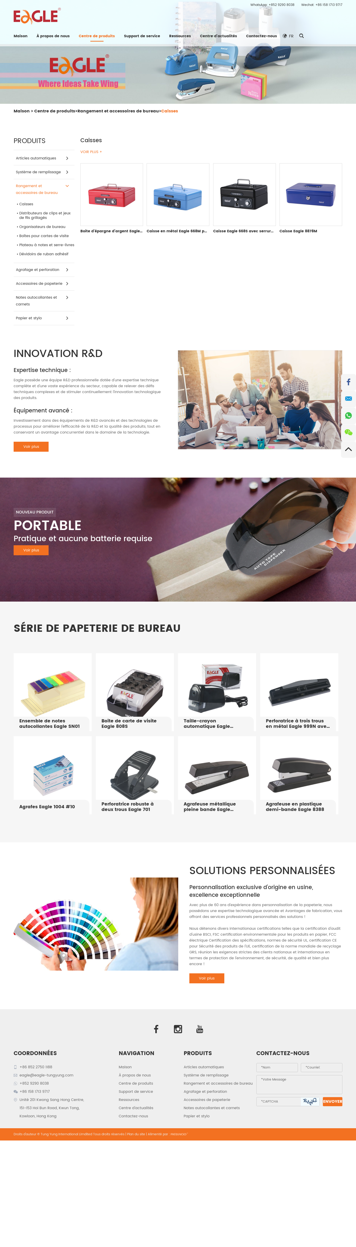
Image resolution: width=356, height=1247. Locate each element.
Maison (20, 36)
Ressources (180, 36)
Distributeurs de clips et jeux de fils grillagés (45, 215)
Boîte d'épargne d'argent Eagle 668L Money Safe (126, 231)
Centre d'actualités (218, 36)
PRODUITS (198, 1053)
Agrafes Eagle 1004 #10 (47, 807)
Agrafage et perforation (42, 269)
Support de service (142, 36)
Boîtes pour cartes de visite (44, 236)
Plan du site (136, 1134)
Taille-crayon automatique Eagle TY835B (207, 724)
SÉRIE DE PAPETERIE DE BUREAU (97, 628)
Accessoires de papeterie (42, 283)
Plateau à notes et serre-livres (46, 245)
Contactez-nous (261, 36)
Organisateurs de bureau (42, 227)
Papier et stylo (42, 318)
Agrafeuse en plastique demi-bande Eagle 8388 (295, 807)
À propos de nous (53, 36)
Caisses (169, 111)
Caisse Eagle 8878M (298, 231)
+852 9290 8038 (281, 4)
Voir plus (31, 447)
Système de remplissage (42, 172)
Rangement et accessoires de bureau (118, 111)
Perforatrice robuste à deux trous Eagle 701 (127, 807)
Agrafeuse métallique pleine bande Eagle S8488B (210, 807)
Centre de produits (97, 36)
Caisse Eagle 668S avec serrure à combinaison (258, 231)
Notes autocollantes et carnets (42, 300)
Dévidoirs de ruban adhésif (43, 254)
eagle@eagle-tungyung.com (46, 1075)
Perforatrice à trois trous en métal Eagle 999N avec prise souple (297, 724)
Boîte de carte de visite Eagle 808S (129, 724)
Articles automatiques (42, 158)
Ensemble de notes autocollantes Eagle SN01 (49, 724)
